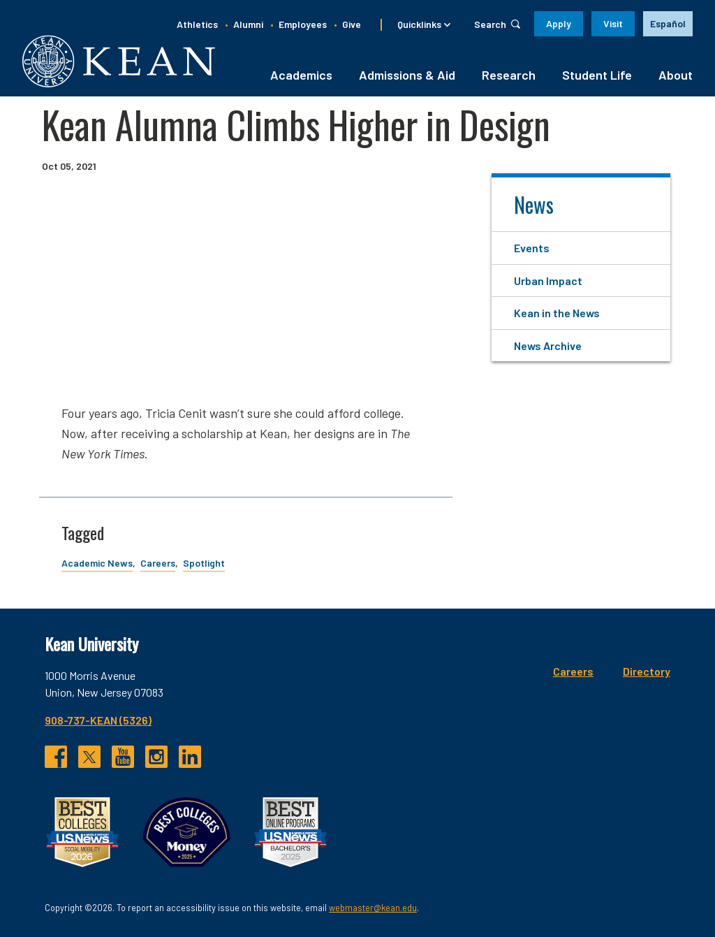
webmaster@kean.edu (373, 907)
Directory (646, 671)
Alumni (248, 24)
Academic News (97, 563)
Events (532, 247)
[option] (668, 23)
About (675, 74)
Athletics (197, 24)
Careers (157, 563)
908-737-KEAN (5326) (98, 720)
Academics (301, 74)
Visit (613, 23)
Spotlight (204, 563)
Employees (303, 24)
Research (509, 74)
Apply (558, 23)
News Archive (548, 345)
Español (668, 23)
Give (351, 24)
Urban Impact (548, 280)
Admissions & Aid (407, 74)
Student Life (597, 74)
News (534, 204)
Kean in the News (557, 312)
